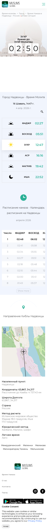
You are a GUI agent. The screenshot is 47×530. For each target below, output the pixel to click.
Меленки (28, 445)
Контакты (6, 486)
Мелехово (40, 445)
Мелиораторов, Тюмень (15, 449)
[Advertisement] (23, 74)
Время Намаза (8, 474)
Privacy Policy (35, 521)
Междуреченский (11, 445)
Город (21, 13)
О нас (4, 480)
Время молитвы (9, 13)
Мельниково (37, 449)
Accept (5, 526)
